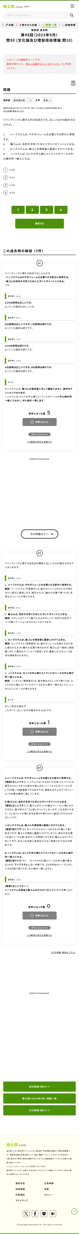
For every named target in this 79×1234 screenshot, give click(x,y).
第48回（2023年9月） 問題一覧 (39, 1098)
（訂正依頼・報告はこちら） (13, 111)
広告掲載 (49, 1183)
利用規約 (20, 1194)
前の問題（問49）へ (39, 1086)
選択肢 (6, 100)
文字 (38, 100)
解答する (39, 223)
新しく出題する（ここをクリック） (43, 63)
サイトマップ (22, 1200)
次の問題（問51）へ (39, 1110)
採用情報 (20, 1189)
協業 (46, 1189)
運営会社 (20, 1183)
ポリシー (48, 1194)
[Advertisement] (39, 1036)
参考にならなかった (39, 434)
